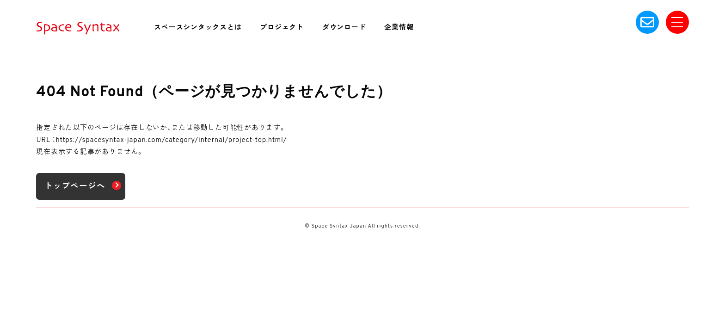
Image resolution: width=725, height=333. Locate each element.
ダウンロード (344, 28)
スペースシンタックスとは (197, 28)
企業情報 (398, 28)
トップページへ (74, 186)
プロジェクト (282, 28)
